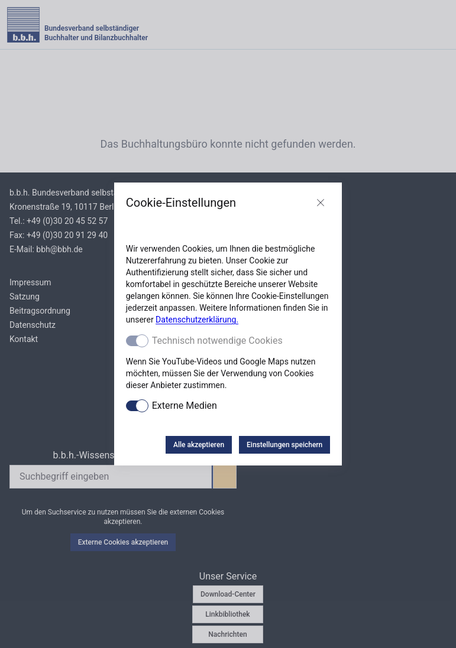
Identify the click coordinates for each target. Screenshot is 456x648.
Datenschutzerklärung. (197, 319)
